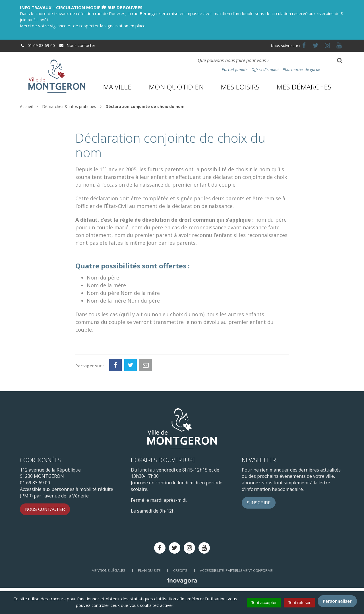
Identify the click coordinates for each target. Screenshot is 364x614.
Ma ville (117, 86)
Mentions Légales (108, 570)
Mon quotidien (176, 86)
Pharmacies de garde (301, 69)
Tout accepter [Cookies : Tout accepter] (264, 602)
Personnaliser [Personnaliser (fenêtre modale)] (337, 601)
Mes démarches (303, 86)
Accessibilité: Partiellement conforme (236, 570)
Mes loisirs (240, 86)
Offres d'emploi (265, 69)
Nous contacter (77, 45)
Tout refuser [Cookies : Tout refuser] (299, 602)
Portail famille (234, 69)
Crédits (180, 570)
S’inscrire (258, 502)
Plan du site (149, 570)
